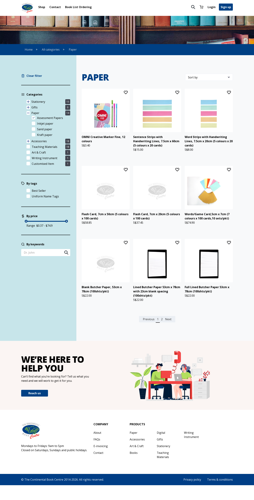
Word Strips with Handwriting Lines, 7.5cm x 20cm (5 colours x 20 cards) (209, 146)
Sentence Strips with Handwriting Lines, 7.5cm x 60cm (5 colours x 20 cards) (156, 146)
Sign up (226, 7)
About (97, 447)
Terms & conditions (220, 494)
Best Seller (39, 191)
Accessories (50, 141)
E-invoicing (100, 461)
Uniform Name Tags (45, 196)
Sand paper (44, 129)
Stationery (50, 101)
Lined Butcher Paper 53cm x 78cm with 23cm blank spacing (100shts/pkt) (156, 306)
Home (29, 49)
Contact (55, 7)
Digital (161, 447)
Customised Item (43, 164)
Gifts (50, 107)
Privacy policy (192, 494)
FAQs (96, 454)
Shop (41, 7)
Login (212, 7)
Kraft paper (44, 135)
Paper (73, 49)
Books (134, 468)
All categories (51, 49)
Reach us (34, 408)
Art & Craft (39, 152)
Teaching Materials (44, 147)
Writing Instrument (44, 158)
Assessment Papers (50, 118)
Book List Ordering (78, 7)
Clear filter (34, 76)
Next (168, 334)
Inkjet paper (45, 123)
